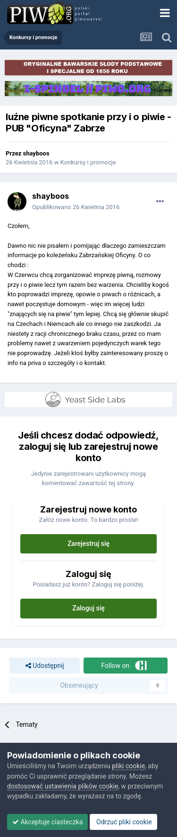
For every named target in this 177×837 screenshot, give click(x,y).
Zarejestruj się (88, 543)
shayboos (36, 153)
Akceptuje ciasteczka (47, 822)
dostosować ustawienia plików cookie (62, 786)
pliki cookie (128, 766)
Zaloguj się (88, 608)
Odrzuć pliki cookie (123, 822)
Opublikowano (75, 207)
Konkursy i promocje (88, 162)
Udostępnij (44, 666)
